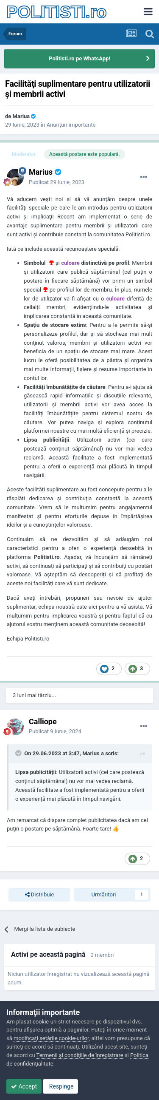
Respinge (60, 1086)
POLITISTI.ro (56, 12)
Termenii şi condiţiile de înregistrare (79, 1055)
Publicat (56, 182)
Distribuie (39, 894)
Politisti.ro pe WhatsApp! (79, 58)
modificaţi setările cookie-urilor (51, 1038)
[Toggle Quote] (19, 753)
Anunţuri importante (71, 125)
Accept (24, 1086)
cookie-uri (45, 1021)
